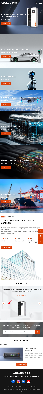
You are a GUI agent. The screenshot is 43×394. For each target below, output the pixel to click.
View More (21, 365)
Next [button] (39, 303)
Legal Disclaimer (21, 387)
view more (6, 247)
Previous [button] (3, 303)
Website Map (11, 387)
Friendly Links (32, 387)
